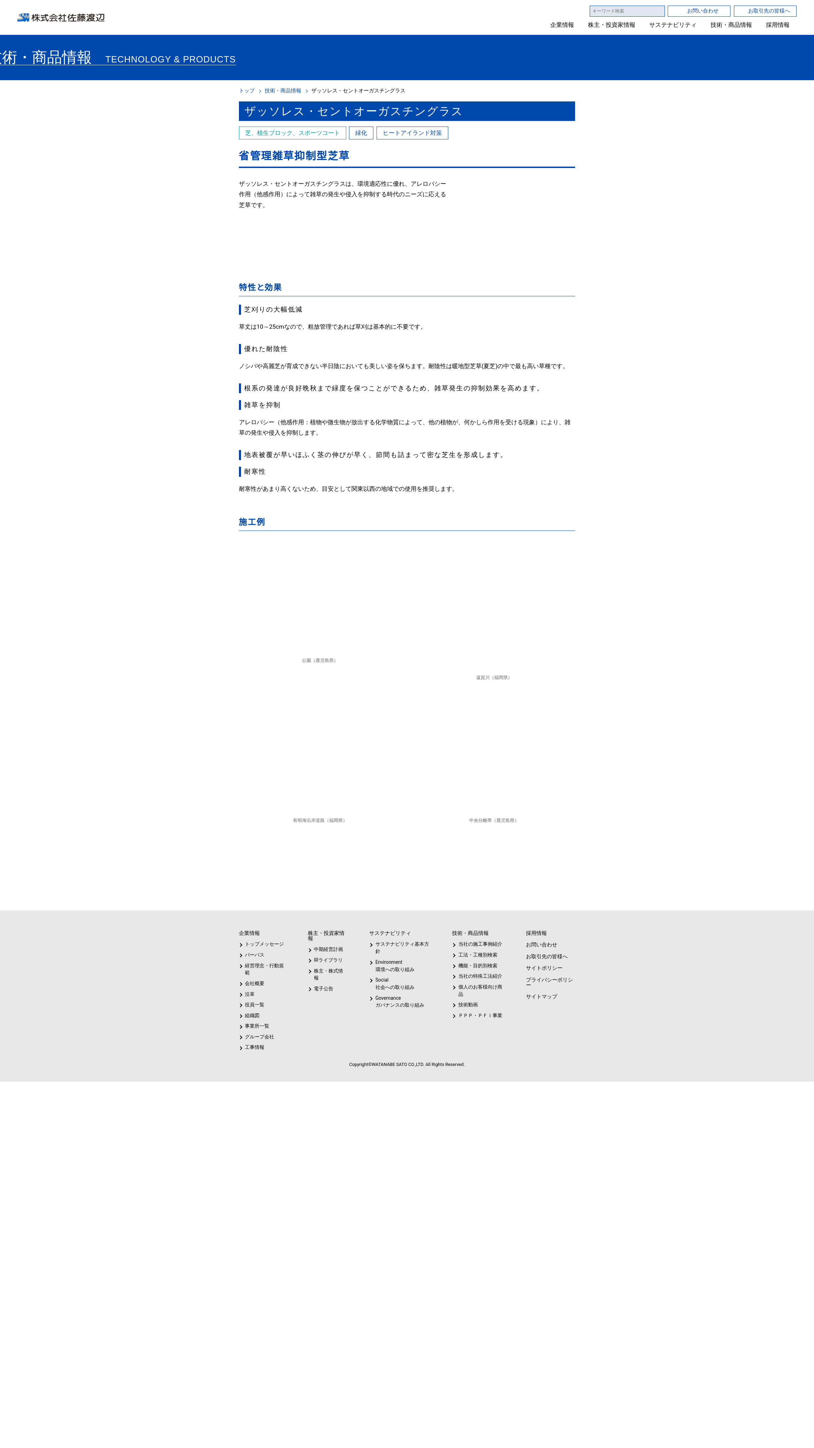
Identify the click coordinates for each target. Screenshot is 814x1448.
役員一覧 (254, 1004)
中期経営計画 (328, 949)
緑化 (360, 132)
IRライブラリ (326, 960)
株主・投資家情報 (612, 25)
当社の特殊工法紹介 (479, 976)
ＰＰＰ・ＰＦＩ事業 (474, 1015)
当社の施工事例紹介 (479, 943)
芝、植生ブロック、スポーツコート (292, 132)
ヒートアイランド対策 (411, 132)
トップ (247, 90)
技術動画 (466, 1004)
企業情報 (562, 25)
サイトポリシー (543, 967)
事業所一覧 (257, 1025)
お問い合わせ (703, 10)
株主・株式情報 (330, 970)
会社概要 (254, 983)
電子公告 (324, 981)
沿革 (250, 994)
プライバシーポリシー (548, 982)
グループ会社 (259, 1036)
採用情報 (778, 25)
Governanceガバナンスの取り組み (398, 1001)
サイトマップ (541, 996)
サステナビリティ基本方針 (400, 947)
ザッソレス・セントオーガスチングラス (358, 90)
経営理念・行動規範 (263, 969)
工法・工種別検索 (475, 954)
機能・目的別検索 (475, 965)
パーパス (254, 954)
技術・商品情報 (731, 25)
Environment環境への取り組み (394, 966)
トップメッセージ (262, 943)
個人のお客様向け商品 (479, 990)
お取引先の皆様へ (769, 10)
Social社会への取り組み (394, 983)
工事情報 (254, 1047)
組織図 (252, 1015)
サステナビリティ (673, 25)
